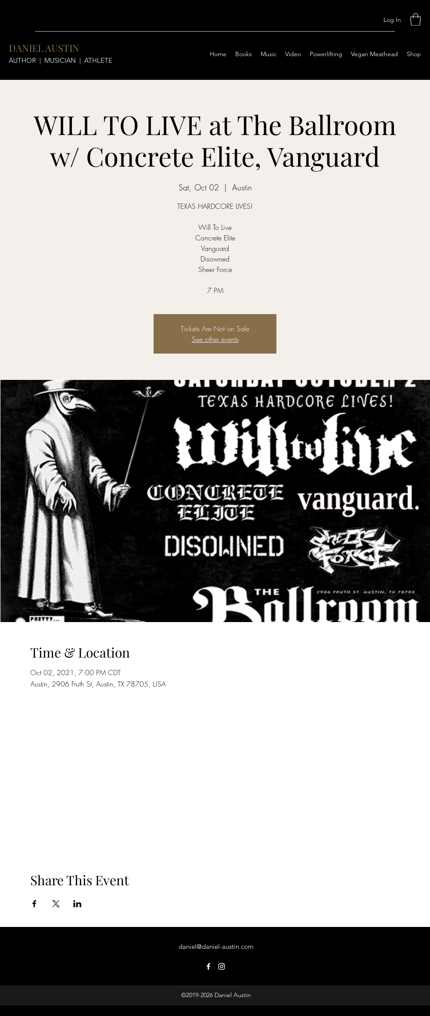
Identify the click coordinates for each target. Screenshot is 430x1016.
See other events (215, 339)
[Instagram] (221, 966)
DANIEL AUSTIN (44, 47)
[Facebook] (208, 966)
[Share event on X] (56, 903)
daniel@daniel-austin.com (216, 946)
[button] (415, 19)
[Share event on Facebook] (34, 903)
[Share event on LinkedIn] (77, 903)
